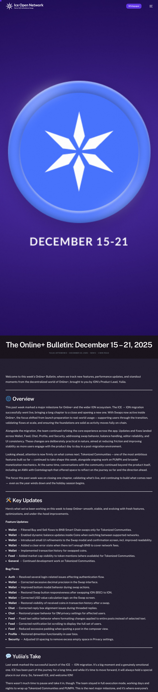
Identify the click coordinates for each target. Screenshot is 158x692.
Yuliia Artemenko (58, 353)
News (93, 353)
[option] (8, 689)
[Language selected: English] (79, 689)
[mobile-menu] (149, 6)
